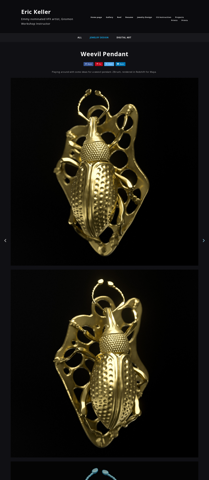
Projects (179, 17)
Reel (119, 17)
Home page (96, 17)
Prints (174, 20)
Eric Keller (36, 11)
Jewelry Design (144, 17)
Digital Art (124, 37)
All (80, 37)
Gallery (109, 17)
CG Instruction (163, 17)
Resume (129, 17)
